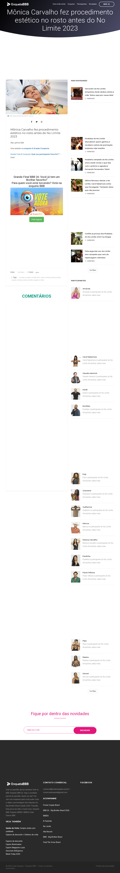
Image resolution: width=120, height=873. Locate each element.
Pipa (85, 641)
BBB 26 (106, 4)
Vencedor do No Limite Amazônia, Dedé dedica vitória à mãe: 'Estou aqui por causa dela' (99, 92)
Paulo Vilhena (89, 572)
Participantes (82, 4)
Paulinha (86, 556)
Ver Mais (93, 270)
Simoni (86, 673)
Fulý (84, 474)
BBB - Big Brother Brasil (52, 837)
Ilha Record (47, 832)
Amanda (86, 289)
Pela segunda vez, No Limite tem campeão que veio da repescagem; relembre (97, 254)
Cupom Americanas (13, 844)
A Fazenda (47, 821)
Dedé (85, 390)
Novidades (93, 4)
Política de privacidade (105, 866)
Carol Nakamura (90, 357)
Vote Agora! (36, 219)
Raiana (86, 657)
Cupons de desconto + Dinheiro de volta (22, 835)
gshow (37, 272)
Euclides (86, 406)
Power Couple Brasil (51, 805)
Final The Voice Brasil (52, 842)
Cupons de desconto (14, 841)
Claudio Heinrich (90, 373)
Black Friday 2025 (13, 854)
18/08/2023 (89, 98)
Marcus (86, 523)
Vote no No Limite (59, 4)
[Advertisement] (60, 55)
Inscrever (85, 730)
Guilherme (87, 507)
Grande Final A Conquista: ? (34, 154)
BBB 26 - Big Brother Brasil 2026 (56, 810)
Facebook (86, 782)
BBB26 (46, 816)
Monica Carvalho (90, 540)
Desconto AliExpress (14, 851)
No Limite (47, 826)
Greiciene (87, 491)
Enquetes (71, 4)
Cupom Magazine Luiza (15, 847)
